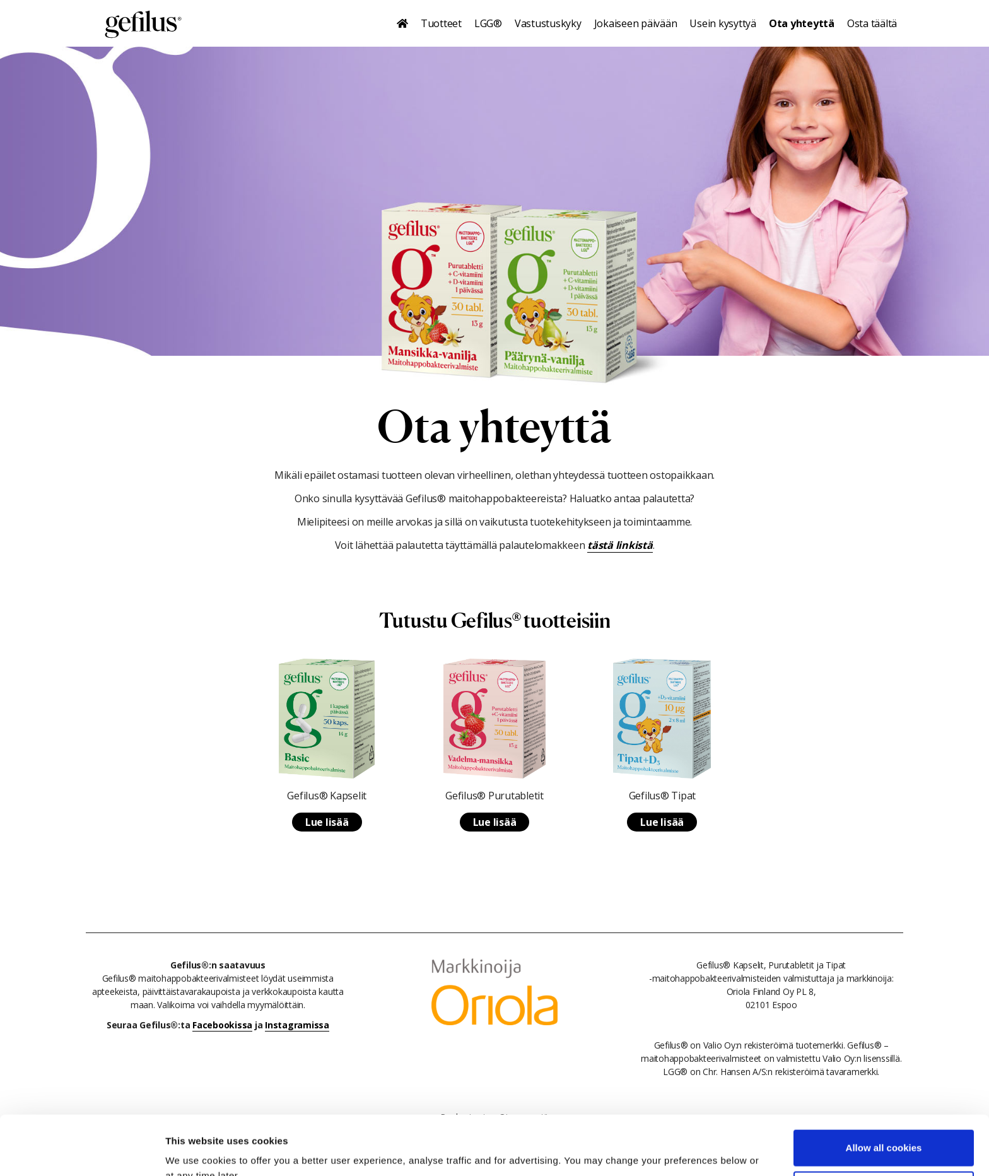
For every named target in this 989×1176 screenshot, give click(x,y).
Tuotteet (441, 23)
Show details (194, 1151)
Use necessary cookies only (884, 1129)
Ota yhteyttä (801, 23)
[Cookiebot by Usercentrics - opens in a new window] (81, 1151)
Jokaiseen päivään (635, 23)
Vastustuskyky (548, 23)
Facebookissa (222, 1025)
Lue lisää (327, 822)
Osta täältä (872, 23)
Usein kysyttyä (722, 23)
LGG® (488, 23)
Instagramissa (297, 1025)
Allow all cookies (884, 1088)
